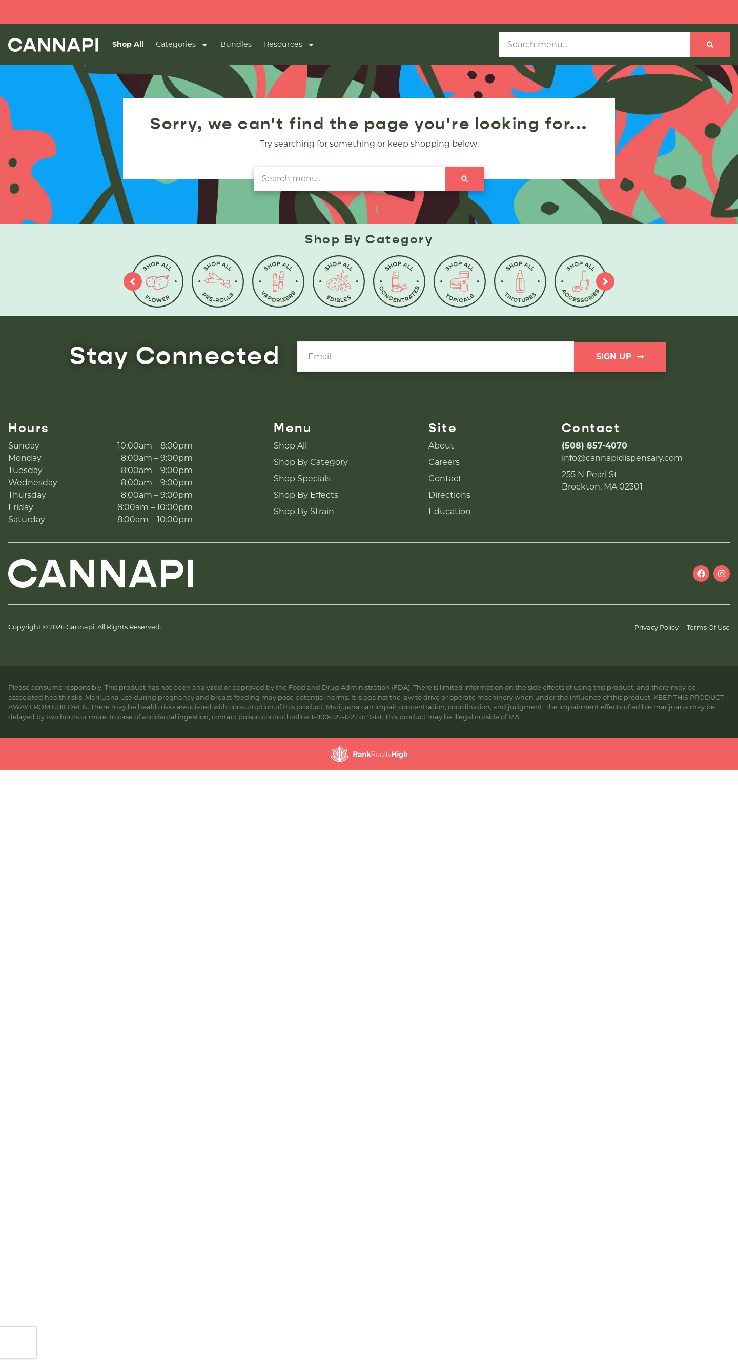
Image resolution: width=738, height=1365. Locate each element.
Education (449, 511)
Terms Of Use (708, 627)
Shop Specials (302, 478)
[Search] (710, 44)
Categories (182, 44)
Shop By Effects (306, 495)
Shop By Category (311, 462)
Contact (445, 478)
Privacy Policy (656, 627)
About (441, 446)
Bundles (236, 44)
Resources (289, 44)
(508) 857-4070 (594, 446)
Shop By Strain (304, 511)
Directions (449, 495)
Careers (444, 462)
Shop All (128, 44)
